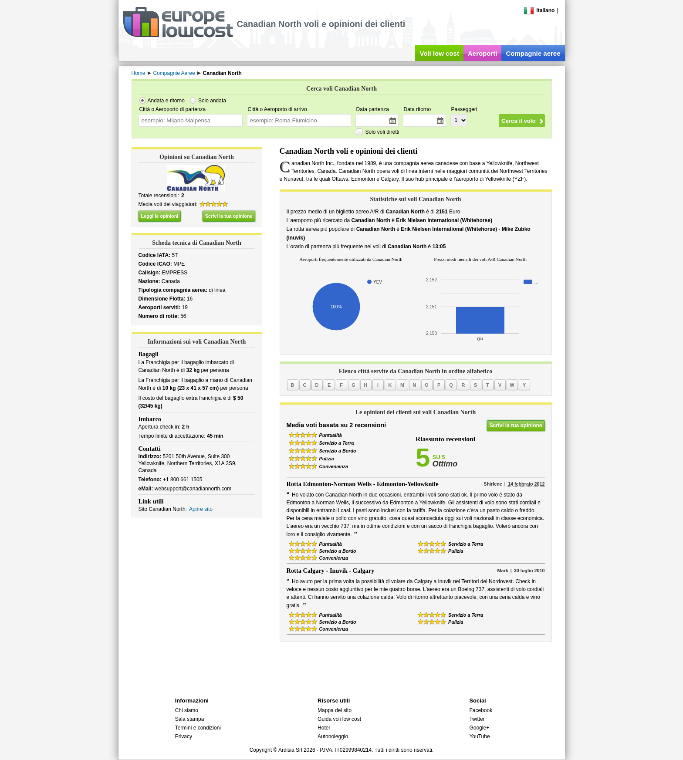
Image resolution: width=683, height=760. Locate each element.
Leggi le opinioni (160, 216)
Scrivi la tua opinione (229, 216)
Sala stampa (189, 719)
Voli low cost (439, 53)
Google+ (479, 728)
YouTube (479, 736)
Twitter (476, 719)
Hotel (324, 728)
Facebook (480, 710)
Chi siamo (186, 710)
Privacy (183, 736)
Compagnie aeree (533, 53)
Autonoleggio (333, 736)
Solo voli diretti (382, 132)
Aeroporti (482, 53)
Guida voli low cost (339, 719)
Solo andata (212, 101)
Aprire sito (201, 509)
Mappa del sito (335, 710)
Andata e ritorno (166, 101)
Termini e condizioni (198, 728)
